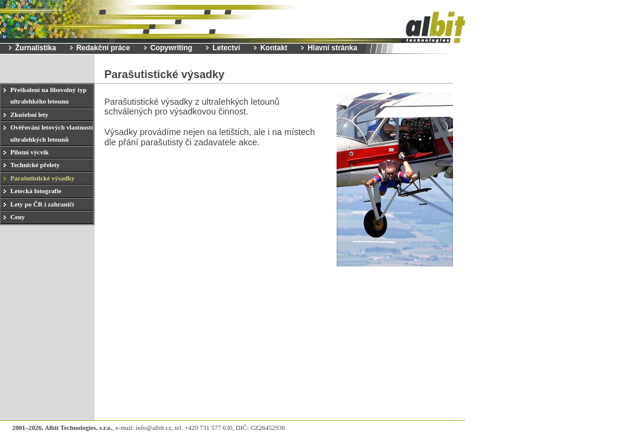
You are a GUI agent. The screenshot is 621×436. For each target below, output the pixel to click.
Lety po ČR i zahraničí (42, 204)
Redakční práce (103, 48)
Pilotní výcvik (29, 152)
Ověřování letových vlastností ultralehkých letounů (51, 133)
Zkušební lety (29, 114)
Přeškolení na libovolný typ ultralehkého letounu (48, 95)
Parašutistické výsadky (42, 178)
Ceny (17, 216)
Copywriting (171, 48)
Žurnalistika (35, 48)
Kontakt (273, 48)
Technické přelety (34, 164)
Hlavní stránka (332, 48)
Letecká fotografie (35, 190)
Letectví (226, 48)
